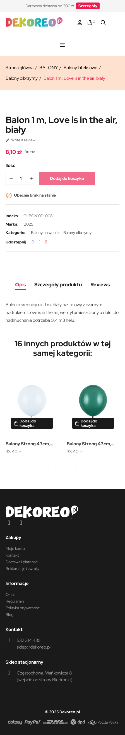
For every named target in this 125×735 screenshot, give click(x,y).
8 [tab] (82, 466)
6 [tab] (71, 466)
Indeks (12, 215)
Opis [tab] (20, 284)
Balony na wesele (46, 232)
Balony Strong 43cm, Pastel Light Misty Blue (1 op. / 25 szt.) (32, 444)
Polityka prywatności (23, 607)
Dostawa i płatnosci (22, 561)
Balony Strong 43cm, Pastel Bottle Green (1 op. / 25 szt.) (90, 444)
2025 (28, 224)
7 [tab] (76, 466)
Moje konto (15, 548)
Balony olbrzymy (77, 232)
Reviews (100, 284)
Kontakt (12, 555)
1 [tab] (43, 466)
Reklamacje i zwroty (22, 568)
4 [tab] (59, 466)
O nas (10, 594)
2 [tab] (48, 466)
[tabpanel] (31, 412)
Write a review (20, 139)
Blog (9, 614)
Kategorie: (15, 232)
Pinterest (46, 242)
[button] (88, 6)
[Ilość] (21, 178)
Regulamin (15, 601)
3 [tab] (54, 466)
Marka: (12, 224)
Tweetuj (39, 242)
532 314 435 (28, 640)
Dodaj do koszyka (67, 178)
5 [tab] (65, 466)
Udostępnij (33, 242)
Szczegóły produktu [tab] (58, 284)
